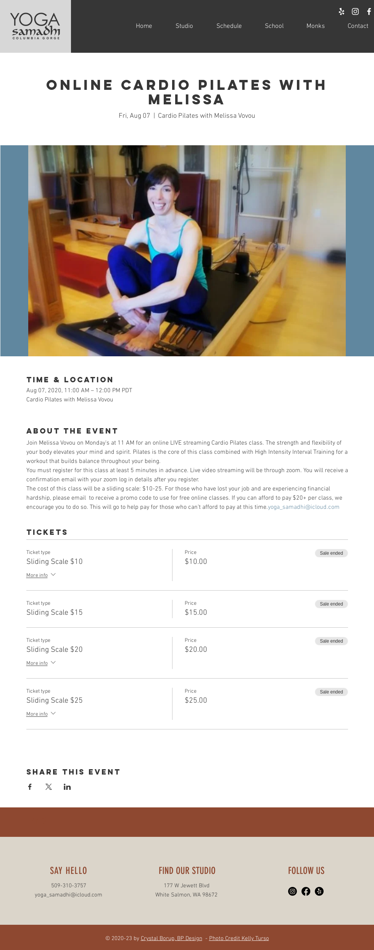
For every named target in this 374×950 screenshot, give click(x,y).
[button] (178, 26)
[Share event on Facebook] (30, 787)
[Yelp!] (319, 891)
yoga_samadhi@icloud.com (68, 895)
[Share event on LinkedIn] (67, 787)
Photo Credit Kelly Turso (239, 938)
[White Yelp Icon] (341, 11)
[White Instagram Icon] (355, 11)
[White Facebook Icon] (369, 11)
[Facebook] (305, 891)
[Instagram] (292, 891)
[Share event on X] (48, 787)
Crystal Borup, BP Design (171, 938)
